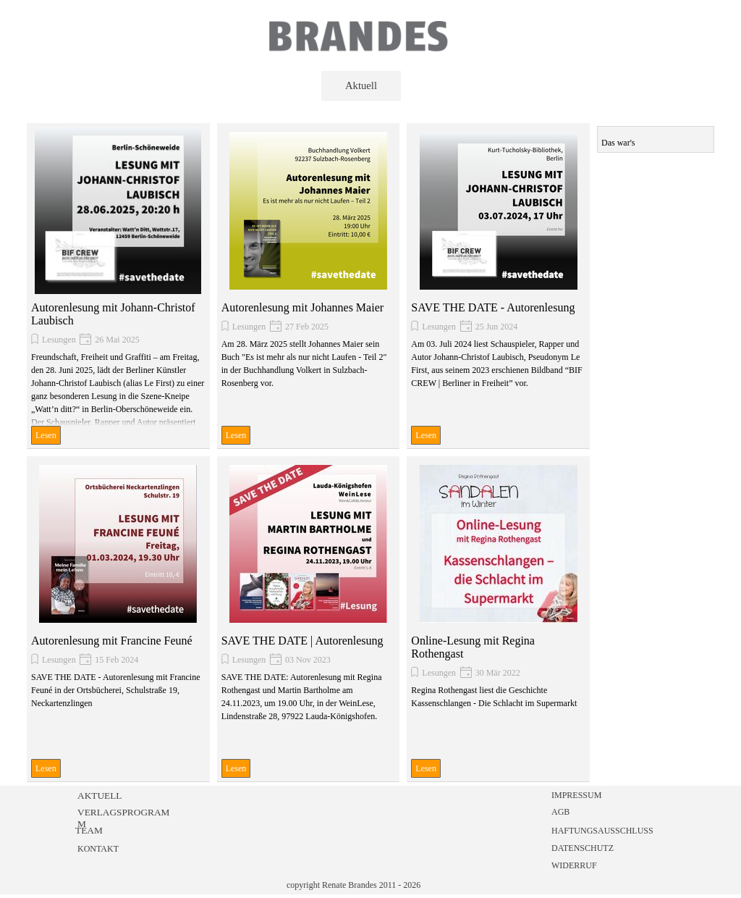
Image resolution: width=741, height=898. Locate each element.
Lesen (45, 435)
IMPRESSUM (576, 795)
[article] (118, 286)
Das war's (618, 143)
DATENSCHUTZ (582, 848)
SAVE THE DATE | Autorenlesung (302, 640)
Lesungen (59, 340)
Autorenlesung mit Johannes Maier (302, 307)
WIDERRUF (574, 865)
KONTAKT (98, 849)
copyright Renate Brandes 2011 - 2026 (353, 885)
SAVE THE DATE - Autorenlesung (493, 307)
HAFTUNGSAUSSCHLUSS (602, 831)
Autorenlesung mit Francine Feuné (111, 640)
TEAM (89, 830)
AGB (560, 812)
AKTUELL (99, 795)
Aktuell (361, 85)
